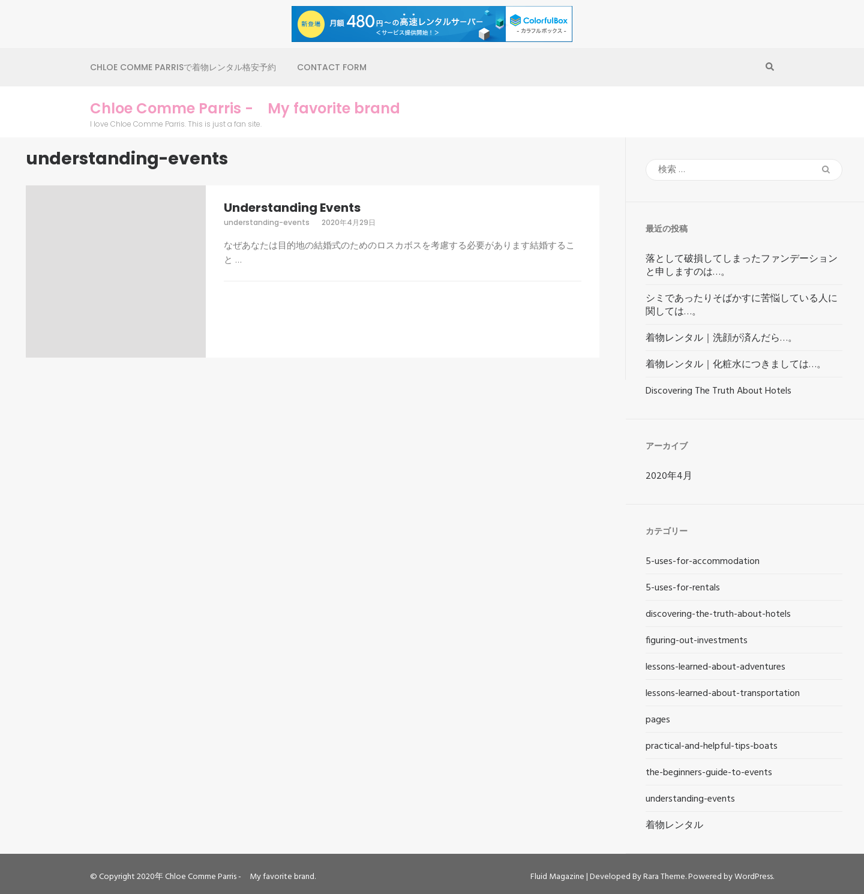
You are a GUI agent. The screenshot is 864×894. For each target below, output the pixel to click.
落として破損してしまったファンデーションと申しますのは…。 (742, 265)
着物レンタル (674, 825)
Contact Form (332, 67)
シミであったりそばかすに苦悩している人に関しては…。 (742, 305)
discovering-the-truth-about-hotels (718, 614)
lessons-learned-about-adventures (715, 667)
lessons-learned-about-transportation (723, 693)
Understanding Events (292, 207)
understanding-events (267, 222)
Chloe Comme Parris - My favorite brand (245, 108)
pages (658, 720)
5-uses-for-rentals (683, 588)
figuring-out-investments (697, 640)
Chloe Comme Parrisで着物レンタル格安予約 (183, 67)
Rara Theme (664, 877)
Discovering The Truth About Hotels (718, 391)
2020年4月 (669, 476)
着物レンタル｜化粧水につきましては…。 (736, 365)
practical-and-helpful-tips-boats (712, 746)
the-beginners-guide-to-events (709, 772)
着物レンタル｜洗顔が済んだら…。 (721, 338)
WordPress (753, 877)
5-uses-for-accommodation (703, 561)
